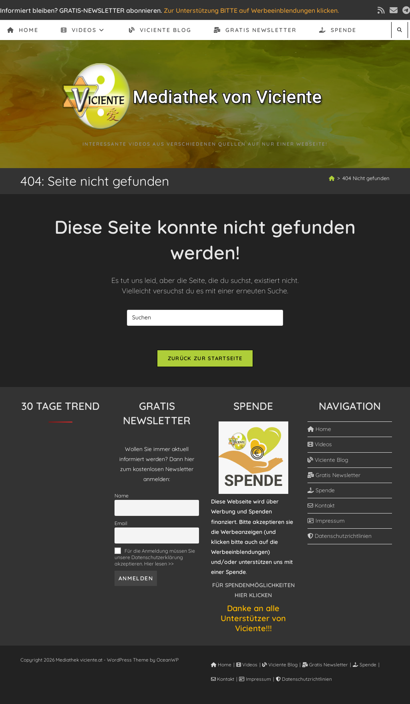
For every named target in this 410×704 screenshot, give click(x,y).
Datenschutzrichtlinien (340, 536)
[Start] (332, 178)
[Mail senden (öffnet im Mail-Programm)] (393, 10)
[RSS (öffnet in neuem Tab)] (381, 10)
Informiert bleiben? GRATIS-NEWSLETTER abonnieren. (81, 10)
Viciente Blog (328, 459)
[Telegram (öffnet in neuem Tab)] (405, 10)
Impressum (326, 520)
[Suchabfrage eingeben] (205, 318)
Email (121, 523)
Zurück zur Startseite (205, 358)
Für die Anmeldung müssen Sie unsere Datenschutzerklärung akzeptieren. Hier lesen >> (155, 557)
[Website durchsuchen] (399, 30)
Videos (320, 444)
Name (122, 495)
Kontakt (321, 505)
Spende (321, 490)
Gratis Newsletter (334, 475)
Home (319, 429)
